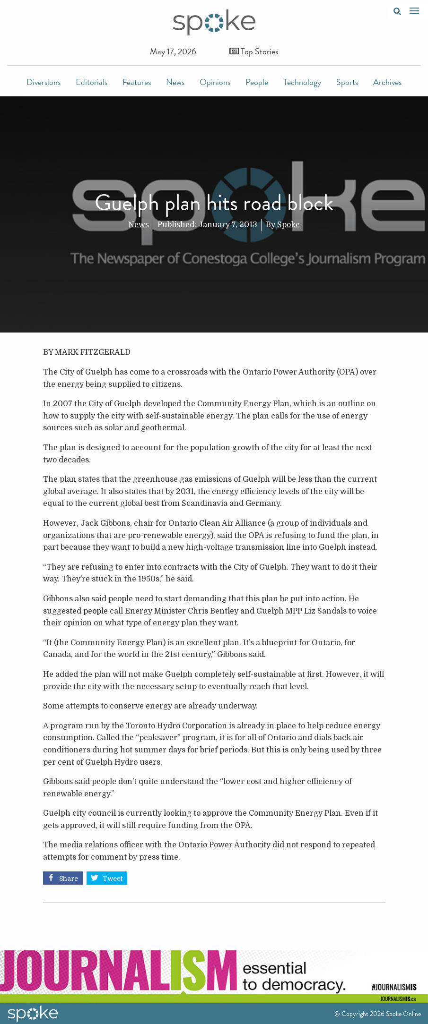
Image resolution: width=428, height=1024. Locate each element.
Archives (387, 82)
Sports (347, 82)
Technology (302, 82)
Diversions (43, 82)
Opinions (215, 82)
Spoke (288, 225)
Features (136, 82)
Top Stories (253, 51)
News (175, 82)
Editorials (91, 82)
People (256, 82)
